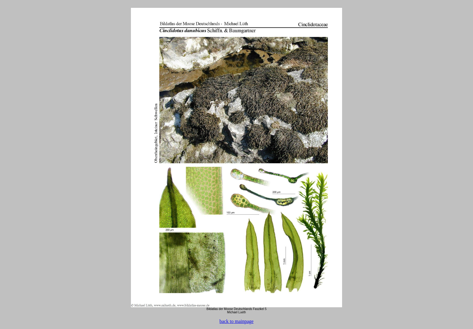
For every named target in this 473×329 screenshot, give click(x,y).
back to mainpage (237, 321)
